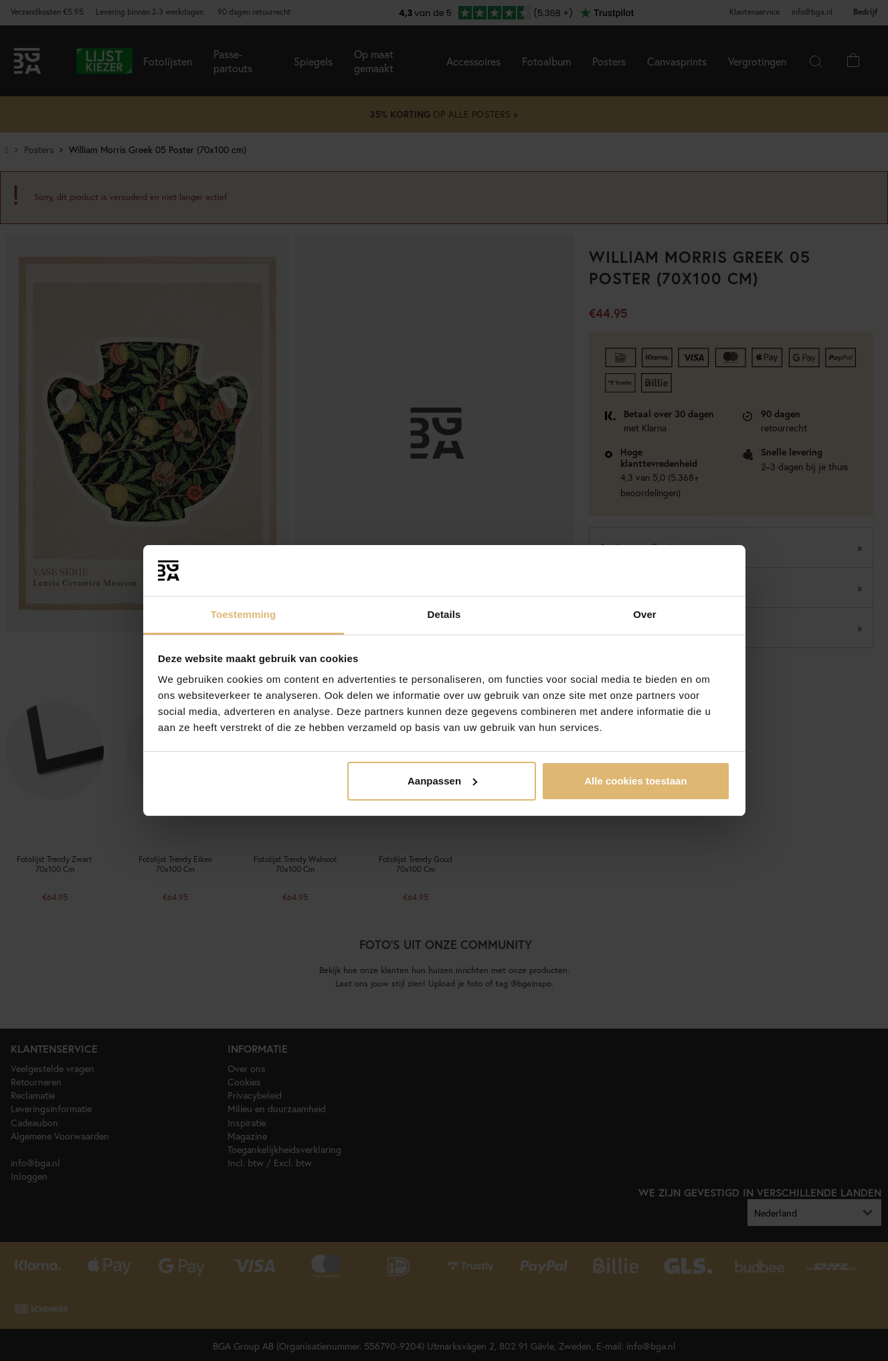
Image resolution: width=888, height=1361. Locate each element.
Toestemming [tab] (243, 614)
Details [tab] (444, 614)
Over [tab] (644, 614)
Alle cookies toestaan (635, 781)
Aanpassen (442, 781)
